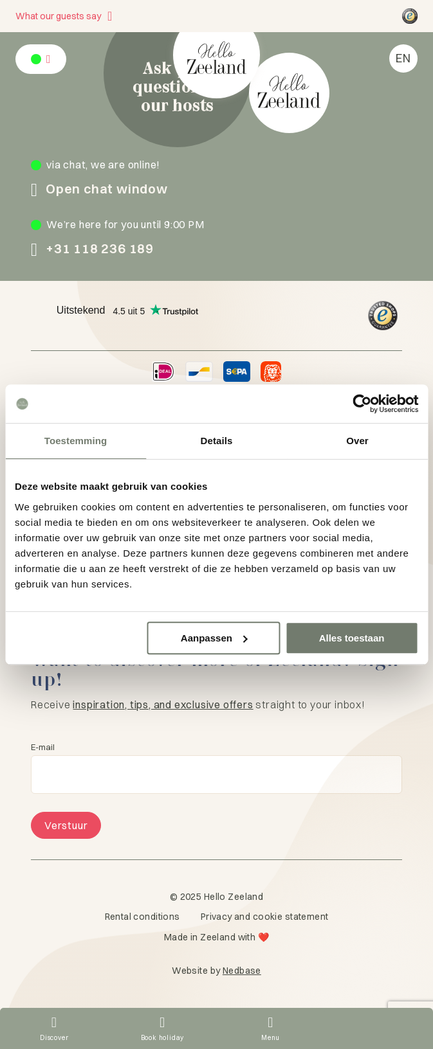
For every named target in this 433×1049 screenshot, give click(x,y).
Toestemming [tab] (75, 440)
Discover (54, 1038)
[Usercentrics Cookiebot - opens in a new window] (362, 403)
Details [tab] (217, 440)
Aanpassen (214, 637)
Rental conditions (142, 916)
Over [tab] (357, 440)
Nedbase (242, 970)
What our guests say (58, 16)
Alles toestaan (352, 637)
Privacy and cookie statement (265, 916)
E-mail (43, 747)
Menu (270, 1038)
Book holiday (163, 1038)
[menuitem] (403, 58)
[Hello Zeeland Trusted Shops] (410, 16)
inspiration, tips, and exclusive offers (163, 704)
